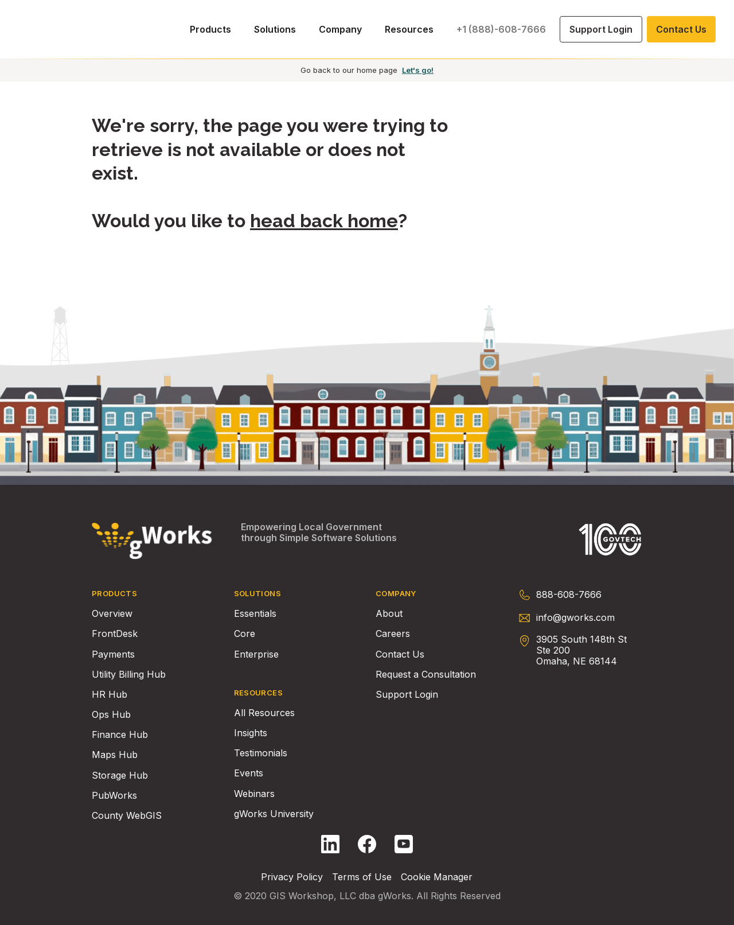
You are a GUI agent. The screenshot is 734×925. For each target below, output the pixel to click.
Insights (250, 733)
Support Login (407, 694)
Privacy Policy (292, 877)
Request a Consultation (426, 674)
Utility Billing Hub (129, 674)
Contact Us (400, 654)
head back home (324, 220)
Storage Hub (120, 775)
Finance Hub (120, 734)
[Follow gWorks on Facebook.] (367, 844)
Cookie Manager (437, 877)
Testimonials (260, 753)
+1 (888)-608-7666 (501, 29)
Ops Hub (111, 714)
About (389, 613)
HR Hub (109, 694)
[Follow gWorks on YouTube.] (404, 844)
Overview (112, 613)
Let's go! (418, 70)
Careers (393, 633)
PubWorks (114, 795)
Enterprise (256, 654)
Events (248, 773)
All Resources (264, 713)
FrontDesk (115, 633)
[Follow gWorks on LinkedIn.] (330, 844)
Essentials (255, 613)
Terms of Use (362, 877)
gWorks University (274, 814)
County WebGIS (127, 815)
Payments (113, 654)
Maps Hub (115, 754)
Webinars (254, 793)
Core (244, 633)
